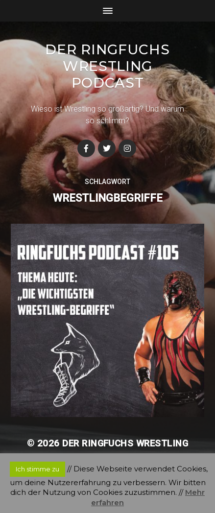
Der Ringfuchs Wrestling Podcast (107, 66)
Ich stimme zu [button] (37, 469)
